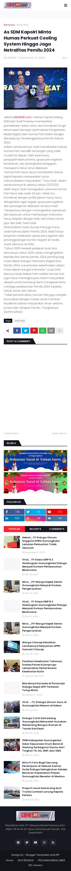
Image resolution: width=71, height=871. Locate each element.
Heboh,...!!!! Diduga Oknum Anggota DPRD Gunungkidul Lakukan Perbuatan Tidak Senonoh (41, 543)
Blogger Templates (38, 855)
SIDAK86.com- (23, 117)
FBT (58, 855)
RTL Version (35, 865)
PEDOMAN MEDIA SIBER (51, 860)
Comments (56, 529)
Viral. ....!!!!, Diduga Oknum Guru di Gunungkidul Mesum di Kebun (44, 704)
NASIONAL (23, 25)
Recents (35, 529)
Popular (14, 529)
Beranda (9, 25)
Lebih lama (58, 433)
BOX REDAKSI (26, 860)
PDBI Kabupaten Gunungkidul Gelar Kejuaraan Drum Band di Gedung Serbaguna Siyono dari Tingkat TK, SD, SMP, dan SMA (43, 745)
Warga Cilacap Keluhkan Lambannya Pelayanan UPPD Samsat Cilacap (41, 646)
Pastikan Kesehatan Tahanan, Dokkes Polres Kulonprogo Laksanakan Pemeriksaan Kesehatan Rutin (42, 666)
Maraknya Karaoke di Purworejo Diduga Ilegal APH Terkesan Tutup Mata (43, 687)
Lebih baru (12, 433)
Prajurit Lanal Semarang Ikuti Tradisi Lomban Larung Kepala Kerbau (42, 792)
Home (9, 860)
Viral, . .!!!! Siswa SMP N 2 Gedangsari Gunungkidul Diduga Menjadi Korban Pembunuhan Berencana (44, 565)
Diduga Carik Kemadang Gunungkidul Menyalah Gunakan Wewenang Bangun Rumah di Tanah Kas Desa (44, 723)
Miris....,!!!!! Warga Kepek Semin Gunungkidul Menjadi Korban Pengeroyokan (42, 585)
